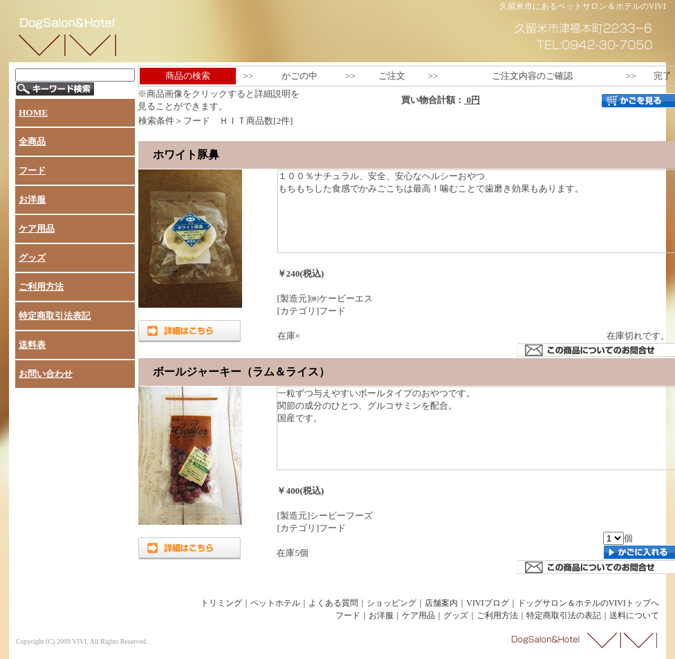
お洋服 (32, 199)
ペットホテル (275, 603)
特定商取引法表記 (55, 315)
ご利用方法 (41, 286)
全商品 (32, 141)
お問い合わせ (46, 374)
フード (32, 170)
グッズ (32, 257)
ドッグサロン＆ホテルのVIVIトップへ (588, 603)
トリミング (221, 603)
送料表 (32, 345)
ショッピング (391, 603)
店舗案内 (441, 603)
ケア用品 (37, 228)
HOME (33, 112)
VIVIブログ (487, 603)
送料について (634, 615)
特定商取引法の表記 (563, 615)
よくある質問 (333, 603)
